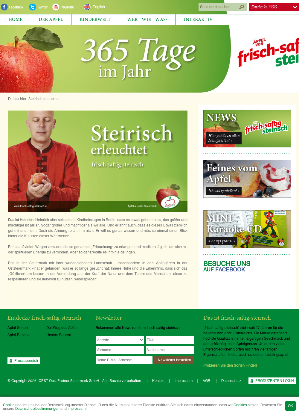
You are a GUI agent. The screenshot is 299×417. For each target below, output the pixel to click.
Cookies (9, 405)
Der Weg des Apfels (62, 328)
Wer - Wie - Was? (147, 19)
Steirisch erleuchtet (44, 99)
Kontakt (158, 381)
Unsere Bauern (58, 335)
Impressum (77, 408)
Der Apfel (51, 19)
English (99, 7)
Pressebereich (26, 360)
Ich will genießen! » (223, 190)
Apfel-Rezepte (18, 335)
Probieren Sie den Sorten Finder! (230, 365)
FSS (264, 7)
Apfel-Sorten (17, 328)
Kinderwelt (95, 19)
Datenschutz (231, 381)
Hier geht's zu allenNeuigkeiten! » (223, 138)
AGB (207, 381)
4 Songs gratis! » (221, 241)
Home (15, 19)
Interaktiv (198, 19)
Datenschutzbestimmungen (37, 408)
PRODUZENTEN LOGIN (274, 381)
